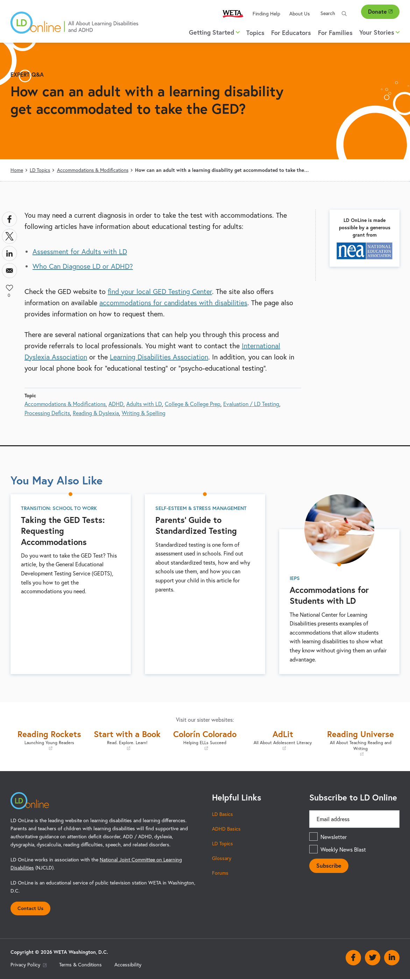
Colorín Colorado (205, 739)
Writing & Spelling (143, 413)
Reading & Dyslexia (96, 413)
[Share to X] (9, 236)
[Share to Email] (9, 270)
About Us (299, 13)
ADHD (115, 403)
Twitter (372, 957)
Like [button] (9, 287)
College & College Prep (192, 403)
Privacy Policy (28, 964)
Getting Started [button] (214, 32)
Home (16, 170)
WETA (232, 13)
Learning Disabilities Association (159, 357)
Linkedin (392, 957)
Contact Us (30, 908)
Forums (220, 872)
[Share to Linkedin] (9, 253)
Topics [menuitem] (255, 32)
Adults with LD (144, 403)
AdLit (282, 739)
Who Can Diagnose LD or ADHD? (83, 266)
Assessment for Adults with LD (80, 251)
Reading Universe (360, 742)
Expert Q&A (27, 74)
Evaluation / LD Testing (251, 403)
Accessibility (127, 964)
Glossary (221, 858)
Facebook (353, 957)
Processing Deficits (47, 413)
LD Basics (222, 814)
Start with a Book (127, 739)
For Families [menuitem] (335, 32)
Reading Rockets (49, 739)
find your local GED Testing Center (160, 291)
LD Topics (40, 170)
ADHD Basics (226, 828)
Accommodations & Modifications (92, 170)
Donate (380, 11)
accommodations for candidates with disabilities (173, 302)
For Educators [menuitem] (291, 32)
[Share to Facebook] (9, 219)
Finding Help (266, 13)
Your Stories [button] (379, 32)
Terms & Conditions (80, 964)
